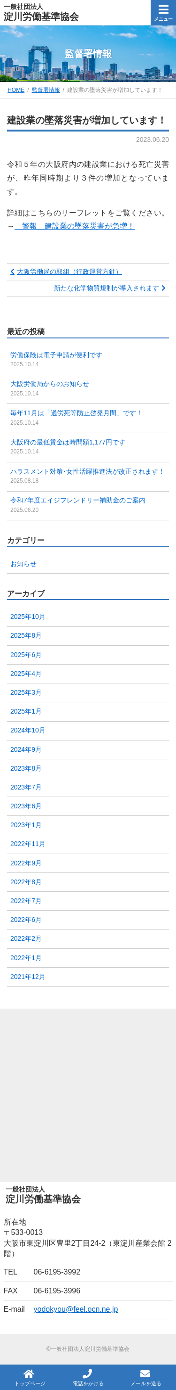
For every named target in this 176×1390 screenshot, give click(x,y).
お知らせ (23, 564)
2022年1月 (26, 958)
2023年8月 (26, 768)
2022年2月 (26, 938)
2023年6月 (26, 806)
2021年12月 (28, 976)
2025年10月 (28, 616)
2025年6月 (26, 654)
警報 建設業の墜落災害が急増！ (75, 226)
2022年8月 (26, 882)
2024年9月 (26, 749)
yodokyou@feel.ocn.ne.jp (76, 1309)
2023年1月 (26, 825)
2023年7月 (26, 787)
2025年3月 (26, 692)
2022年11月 (28, 843)
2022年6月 (26, 919)
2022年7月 (26, 901)
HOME (16, 90)
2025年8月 (26, 635)
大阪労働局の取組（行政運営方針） (69, 271)
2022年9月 (26, 863)
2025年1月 (26, 711)
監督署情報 (46, 90)
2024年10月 (28, 730)
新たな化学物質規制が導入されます (106, 288)
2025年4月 (26, 673)
